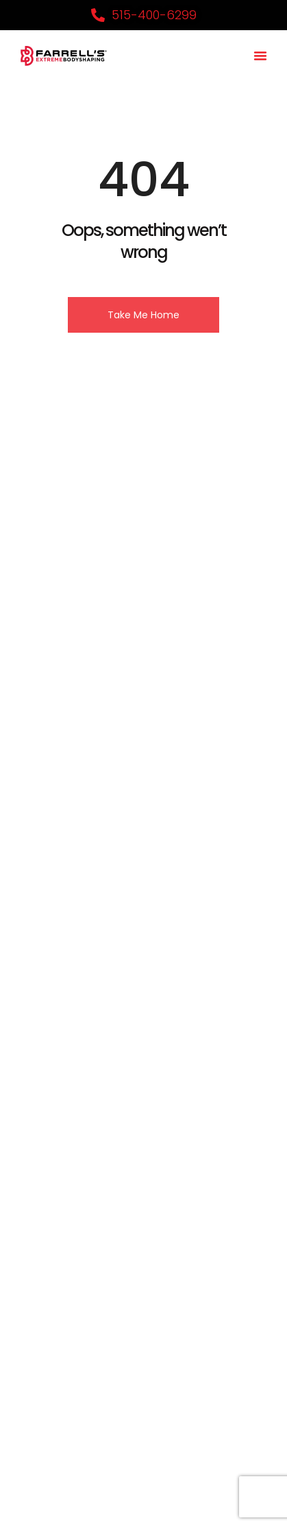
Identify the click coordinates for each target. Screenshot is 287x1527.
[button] (260, 55)
